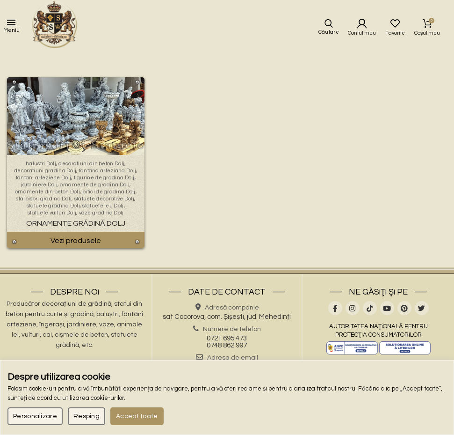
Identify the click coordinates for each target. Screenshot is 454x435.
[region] (227, 397)
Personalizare (35, 416)
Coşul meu (427, 23)
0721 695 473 (227, 338)
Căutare (328, 32)
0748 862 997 (227, 345)
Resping (86, 416)
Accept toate (137, 416)
